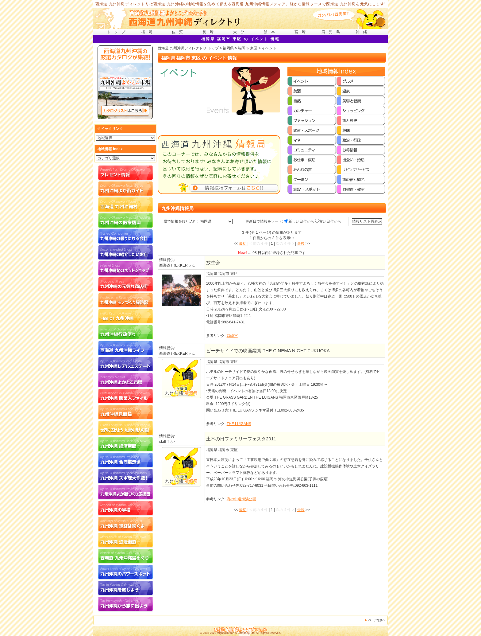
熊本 (271, 32)
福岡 (148, 32)
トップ (118, 32)
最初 (242, 243)
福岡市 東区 (247, 48)
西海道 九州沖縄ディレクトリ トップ (188, 48)
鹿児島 (332, 32)
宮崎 (301, 32)
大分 (240, 32)
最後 (301, 243)
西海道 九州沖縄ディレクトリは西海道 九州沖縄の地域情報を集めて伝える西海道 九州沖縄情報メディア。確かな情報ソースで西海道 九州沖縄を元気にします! (240, 4)
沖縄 (363, 32)
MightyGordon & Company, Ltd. (236, 632)
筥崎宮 (232, 336)
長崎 (209, 32)
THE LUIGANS (239, 424)
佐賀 (179, 32)
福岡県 (228, 48)
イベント (269, 48)
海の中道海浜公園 (241, 499)
